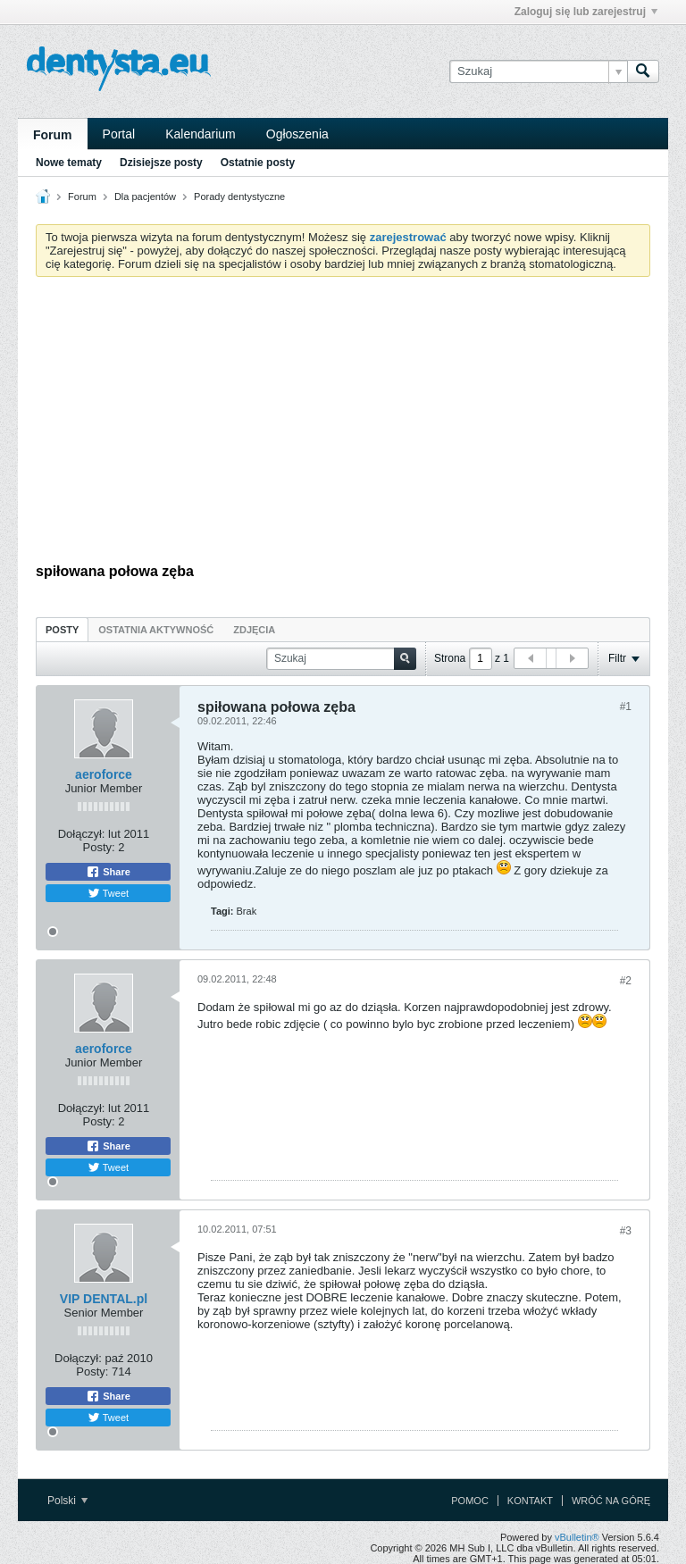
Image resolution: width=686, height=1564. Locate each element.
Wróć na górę (611, 1500)
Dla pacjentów (145, 196)
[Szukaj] (538, 71)
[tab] (62, 629)
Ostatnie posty (258, 162)
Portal (119, 134)
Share (108, 872)
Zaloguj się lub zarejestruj (585, 11)
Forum (52, 135)
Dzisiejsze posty (161, 162)
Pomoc (470, 1500)
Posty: (99, 847)
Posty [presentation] (62, 629)
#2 (626, 980)
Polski (67, 1500)
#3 (626, 1231)
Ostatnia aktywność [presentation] (155, 629)
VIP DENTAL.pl (103, 1299)
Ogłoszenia (297, 134)
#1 (626, 706)
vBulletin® (577, 1537)
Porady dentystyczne (239, 196)
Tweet (108, 893)
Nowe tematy (69, 162)
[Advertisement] (343, 424)
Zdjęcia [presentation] (254, 629)
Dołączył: (81, 834)
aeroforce (103, 774)
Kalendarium (200, 134)
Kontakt (530, 1500)
